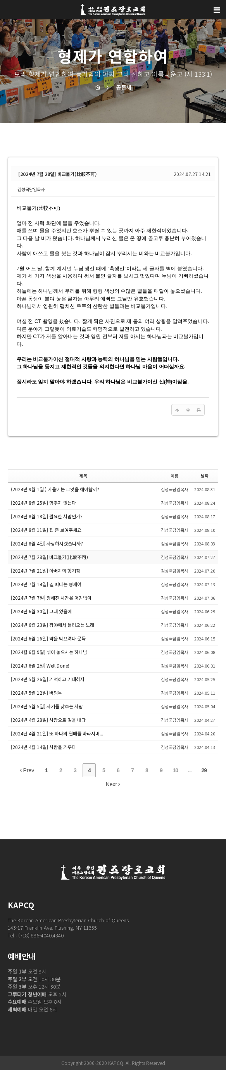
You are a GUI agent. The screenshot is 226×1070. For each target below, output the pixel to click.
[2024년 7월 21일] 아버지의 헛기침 (45, 570)
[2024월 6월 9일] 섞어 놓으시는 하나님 (49, 652)
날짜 (205, 476)
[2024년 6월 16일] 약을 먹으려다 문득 (48, 638)
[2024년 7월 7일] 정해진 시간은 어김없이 (51, 597)
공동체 (118, 87)
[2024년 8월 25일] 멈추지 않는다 (43, 502)
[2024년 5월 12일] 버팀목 (36, 692)
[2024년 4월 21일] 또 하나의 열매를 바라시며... (57, 733)
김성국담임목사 (31, 189)
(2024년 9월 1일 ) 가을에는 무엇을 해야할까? (55, 489)
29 (204, 770)
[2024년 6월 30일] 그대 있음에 (41, 611)
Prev (27, 770)
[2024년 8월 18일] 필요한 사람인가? (47, 516)
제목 (83, 476)
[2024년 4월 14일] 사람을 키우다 (43, 747)
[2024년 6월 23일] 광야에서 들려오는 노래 (52, 624)
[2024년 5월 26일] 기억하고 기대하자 (48, 679)
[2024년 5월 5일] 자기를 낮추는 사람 (47, 706)
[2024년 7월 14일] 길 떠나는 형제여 (46, 584)
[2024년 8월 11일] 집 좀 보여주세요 (46, 529)
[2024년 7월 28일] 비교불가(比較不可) (57, 174)
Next (113, 784)
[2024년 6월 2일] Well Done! (40, 665)
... (189, 770)
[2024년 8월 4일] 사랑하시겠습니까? (47, 543)
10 (175, 770)
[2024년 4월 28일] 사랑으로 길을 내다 (48, 719)
